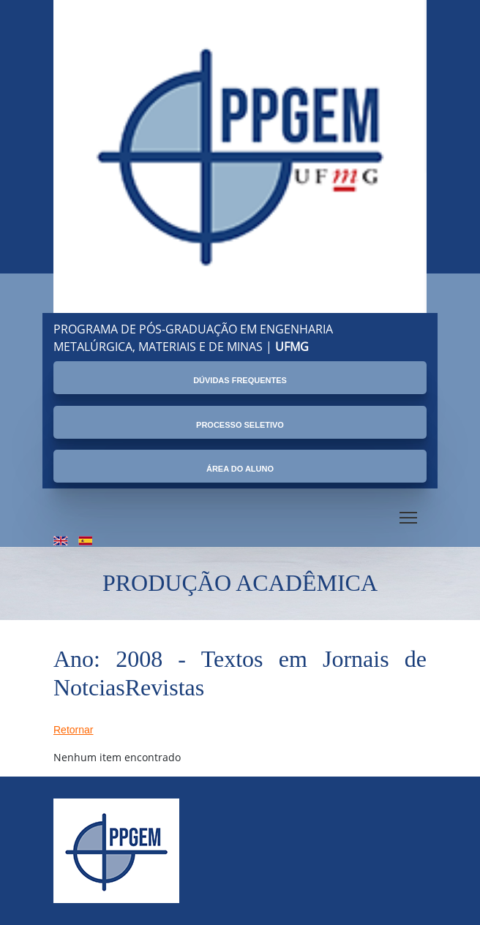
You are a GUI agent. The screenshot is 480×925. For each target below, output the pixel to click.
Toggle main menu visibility (409, 514)
